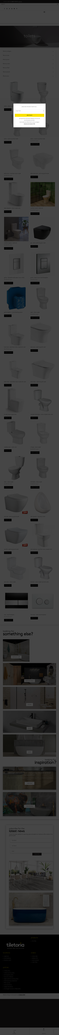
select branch (29, 115)
